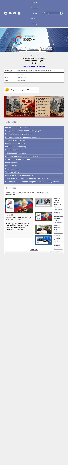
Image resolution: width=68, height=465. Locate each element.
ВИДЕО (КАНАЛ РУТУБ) (26, 192)
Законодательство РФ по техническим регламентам (27, 178)
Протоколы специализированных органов (22, 137)
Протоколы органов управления (18, 134)
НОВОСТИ (8, 192)
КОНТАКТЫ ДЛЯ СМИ (12, 194)
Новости (10, 188)
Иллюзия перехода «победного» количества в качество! (57, 204)
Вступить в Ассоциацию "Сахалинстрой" (21, 90)
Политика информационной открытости (21, 156)
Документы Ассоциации (15, 140)
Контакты (34, 18)
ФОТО (15, 192)
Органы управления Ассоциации (18, 127)
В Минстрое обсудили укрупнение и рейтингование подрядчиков (57, 242)
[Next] (30, 218)
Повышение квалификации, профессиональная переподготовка (32, 182)
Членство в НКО (12, 172)
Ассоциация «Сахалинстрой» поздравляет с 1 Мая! (17, 218)
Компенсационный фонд (34, 66)
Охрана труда (11, 166)
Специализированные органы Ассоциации (23, 131)
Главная (34, 2)
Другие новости (54, 252)
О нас (35, 13)
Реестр (34, 24)
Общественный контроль (15, 153)
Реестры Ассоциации (14, 150)
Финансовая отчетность (15, 143)
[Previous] (8, 218)
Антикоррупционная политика (17, 159)
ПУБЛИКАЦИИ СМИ (42, 192)
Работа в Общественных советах (19, 175)
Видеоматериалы (12, 169)
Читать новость (58, 209)
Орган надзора (11, 163)
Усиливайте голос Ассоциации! (57, 229)
